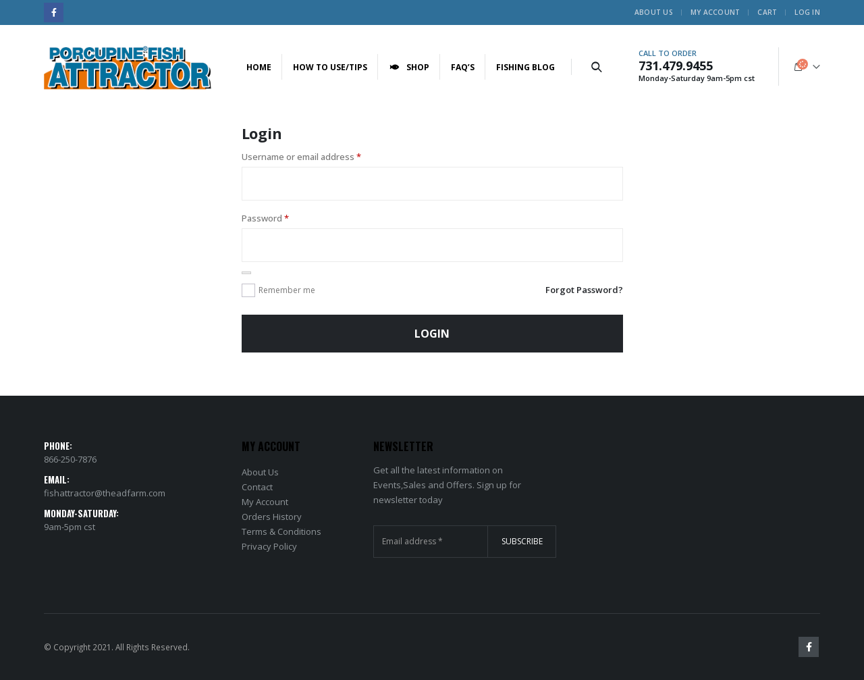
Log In (807, 12)
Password (265, 218)
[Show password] (246, 272)
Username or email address (301, 157)
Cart (767, 12)
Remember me (287, 290)
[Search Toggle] (596, 66)
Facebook (809, 647)
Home (258, 67)
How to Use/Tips (330, 67)
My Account (715, 12)
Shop (409, 67)
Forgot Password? (584, 290)
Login (432, 333)
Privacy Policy (269, 546)
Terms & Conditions (281, 531)
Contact (257, 487)
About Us (653, 12)
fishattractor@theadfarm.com (104, 493)
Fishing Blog (525, 67)
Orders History (272, 517)
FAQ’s (463, 67)
